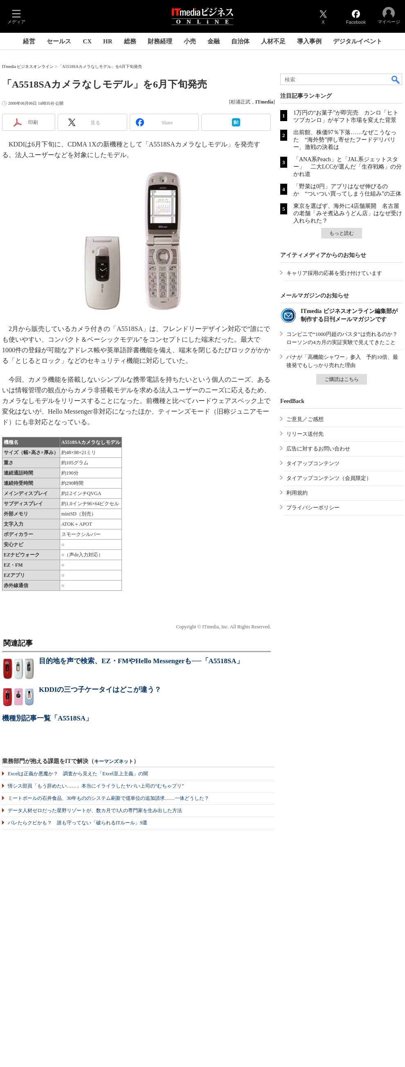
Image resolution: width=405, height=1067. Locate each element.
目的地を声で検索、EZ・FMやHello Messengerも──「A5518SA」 (141, 661)
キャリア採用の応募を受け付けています (334, 273)
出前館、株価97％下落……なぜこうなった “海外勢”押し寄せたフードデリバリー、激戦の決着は (344, 139)
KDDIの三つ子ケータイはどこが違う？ (100, 689)
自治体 (240, 41)
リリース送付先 (305, 434)
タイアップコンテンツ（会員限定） (328, 478)
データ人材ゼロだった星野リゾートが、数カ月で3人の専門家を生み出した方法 (95, 810)
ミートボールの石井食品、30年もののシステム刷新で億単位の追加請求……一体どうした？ (108, 798)
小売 (190, 41)
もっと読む (341, 233)
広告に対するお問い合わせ (318, 449)
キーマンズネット (113, 761)
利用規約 (297, 493)
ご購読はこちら (341, 379)
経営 (29, 41)
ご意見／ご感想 (305, 419)
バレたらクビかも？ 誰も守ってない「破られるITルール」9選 (77, 823)
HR (107, 41)
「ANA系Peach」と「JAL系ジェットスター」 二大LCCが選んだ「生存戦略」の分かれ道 (347, 166)
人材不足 (273, 41)
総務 (130, 41)
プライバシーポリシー (313, 507)
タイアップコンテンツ (313, 463)
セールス (59, 41)
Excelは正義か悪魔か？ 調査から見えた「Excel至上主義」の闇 (78, 774)
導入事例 (309, 41)
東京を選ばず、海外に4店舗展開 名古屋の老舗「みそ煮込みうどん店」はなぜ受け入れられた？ (347, 213)
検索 (396, 79)
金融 (213, 41)
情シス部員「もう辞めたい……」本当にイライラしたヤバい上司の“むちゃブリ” (96, 786)
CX (87, 41)
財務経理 (160, 41)
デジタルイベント (357, 41)
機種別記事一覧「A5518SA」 (47, 718)
